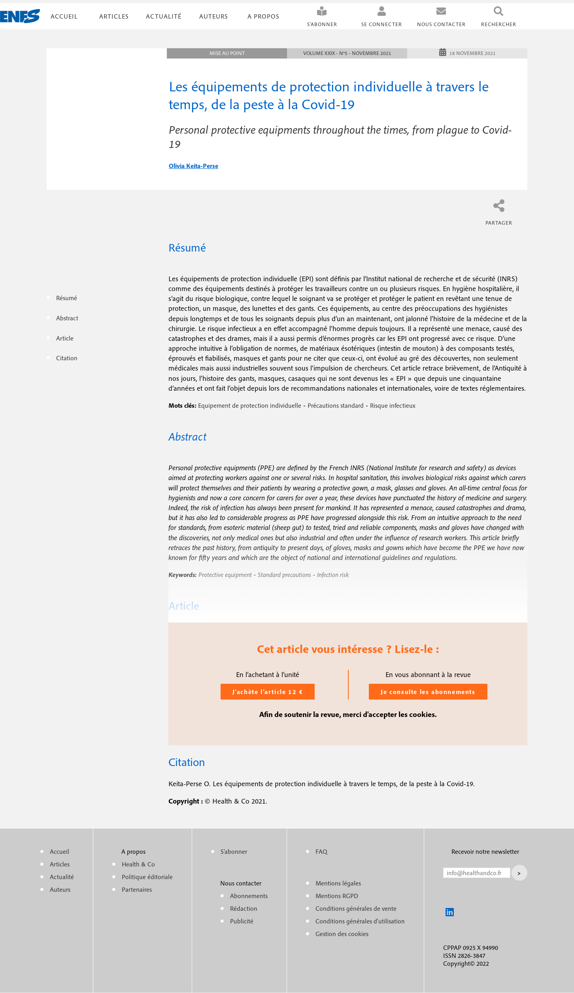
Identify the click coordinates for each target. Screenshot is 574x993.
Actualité (163, 16)
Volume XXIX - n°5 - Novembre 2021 (347, 53)
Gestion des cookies (341, 934)
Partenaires (137, 889)
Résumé (66, 298)
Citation (66, 358)
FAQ (321, 851)
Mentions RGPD (336, 896)
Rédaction (243, 908)
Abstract (67, 318)
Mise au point (227, 53)
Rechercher (498, 24)
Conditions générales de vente (356, 908)
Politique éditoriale (147, 877)
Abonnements (249, 896)
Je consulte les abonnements (428, 692)
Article (65, 338)
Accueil (64, 16)
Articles (60, 864)
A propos (263, 16)
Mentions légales (338, 883)
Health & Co (138, 864)
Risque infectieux (392, 405)
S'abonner (322, 24)
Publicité (241, 921)
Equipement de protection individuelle (249, 405)
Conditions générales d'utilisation (360, 921)
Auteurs (213, 16)
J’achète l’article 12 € (267, 692)
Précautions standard (336, 405)
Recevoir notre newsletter (485, 851)
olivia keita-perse (193, 166)
